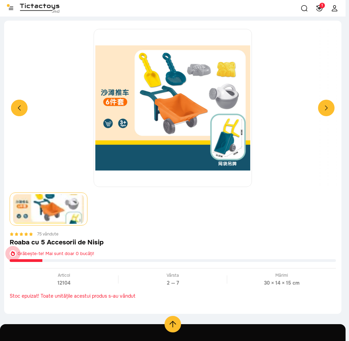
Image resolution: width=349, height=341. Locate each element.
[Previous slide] (19, 108)
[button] (304, 8)
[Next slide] (326, 108)
